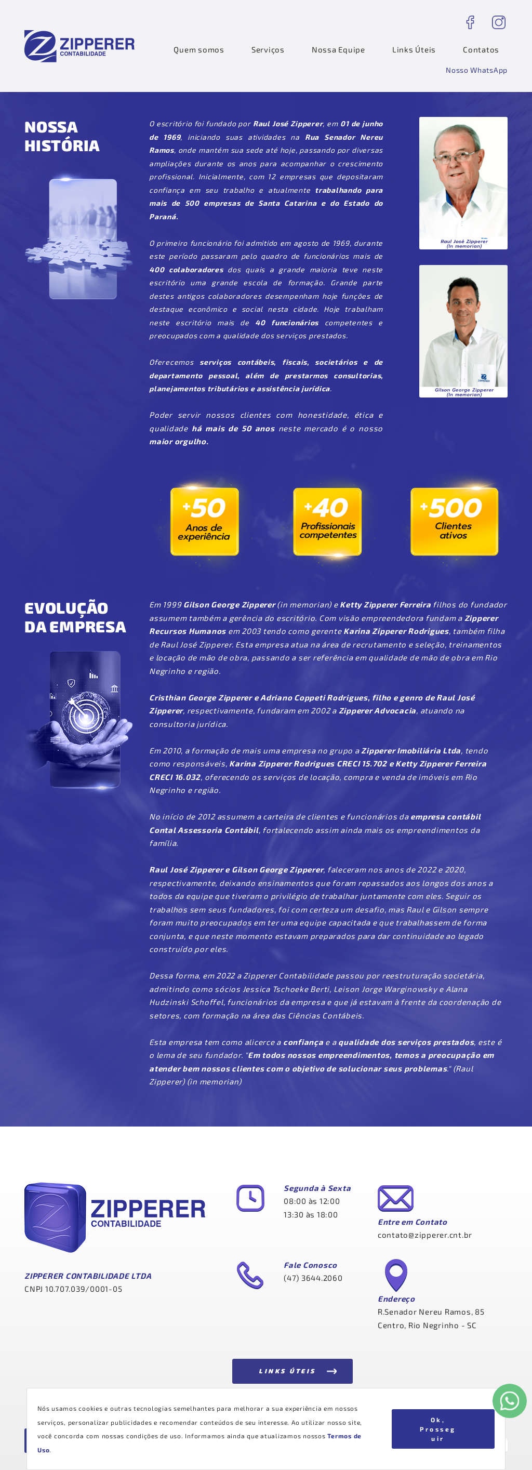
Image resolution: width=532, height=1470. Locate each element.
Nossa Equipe (338, 49)
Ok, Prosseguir (438, 1429)
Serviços (268, 49)
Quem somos (199, 49)
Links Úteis (414, 49)
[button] (477, 70)
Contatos (481, 49)
